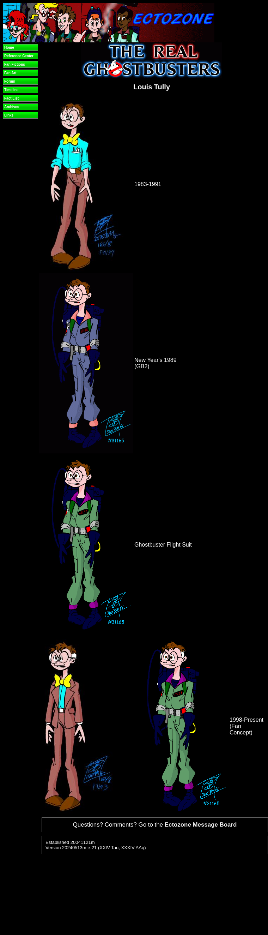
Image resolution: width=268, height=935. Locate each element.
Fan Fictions (14, 64)
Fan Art (10, 73)
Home (9, 47)
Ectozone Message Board (201, 824)
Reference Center (19, 56)
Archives (11, 107)
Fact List (11, 98)
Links (8, 115)
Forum (9, 81)
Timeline (11, 90)
